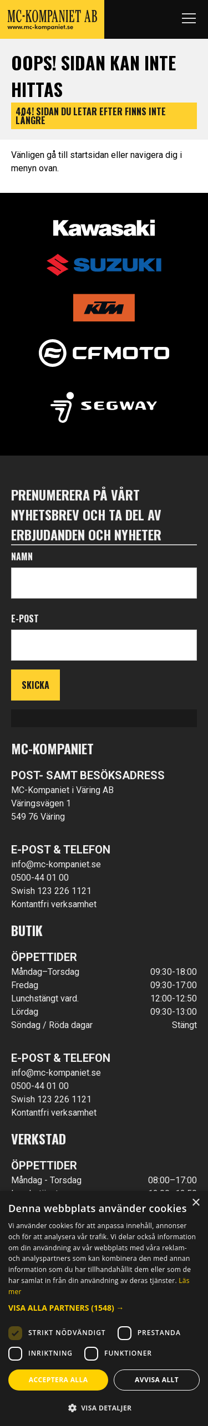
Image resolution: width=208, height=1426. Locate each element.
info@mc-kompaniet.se (56, 864)
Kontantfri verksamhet (54, 904)
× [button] (195, 1203)
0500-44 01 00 (40, 877)
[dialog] (104, 1308)
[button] (104, 1307)
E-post (25, 618)
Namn (22, 556)
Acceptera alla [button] (58, 1379)
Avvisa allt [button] (157, 1379)
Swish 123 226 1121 (51, 891)
